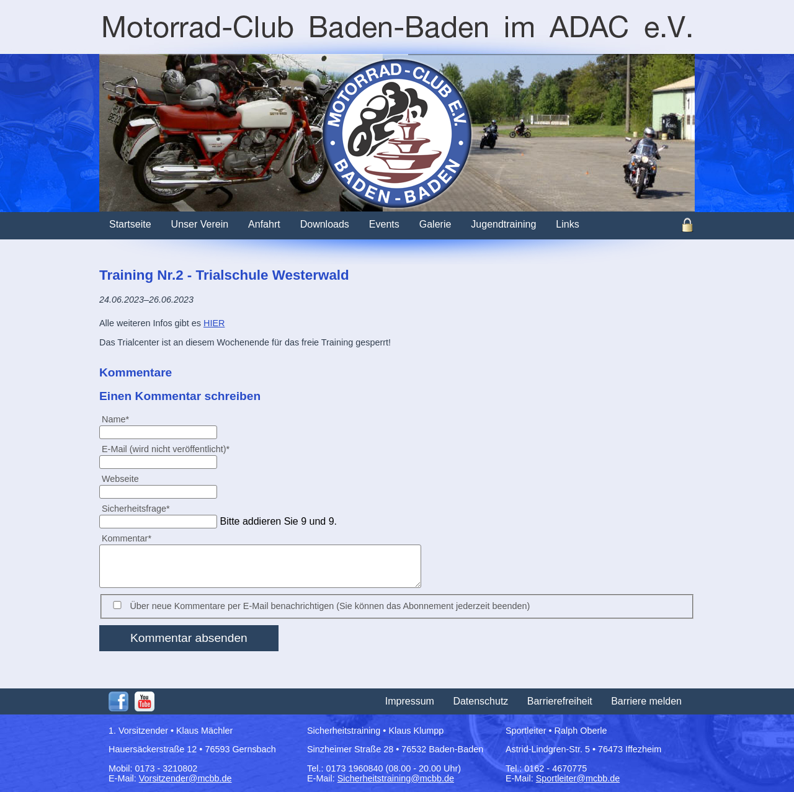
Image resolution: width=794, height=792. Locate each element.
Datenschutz (480, 701)
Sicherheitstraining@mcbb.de (395, 778)
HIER (214, 323)
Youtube (144, 701)
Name (120, 419)
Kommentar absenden (189, 637)
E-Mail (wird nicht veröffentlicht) (165, 448)
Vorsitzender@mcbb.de (185, 778)
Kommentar (126, 538)
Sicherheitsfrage (135, 508)
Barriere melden (646, 701)
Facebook (118, 701)
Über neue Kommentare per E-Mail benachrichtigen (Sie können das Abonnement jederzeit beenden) (330, 606)
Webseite (120, 479)
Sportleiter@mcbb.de (578, 778)
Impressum (409, 701)
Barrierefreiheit (559, 701)
